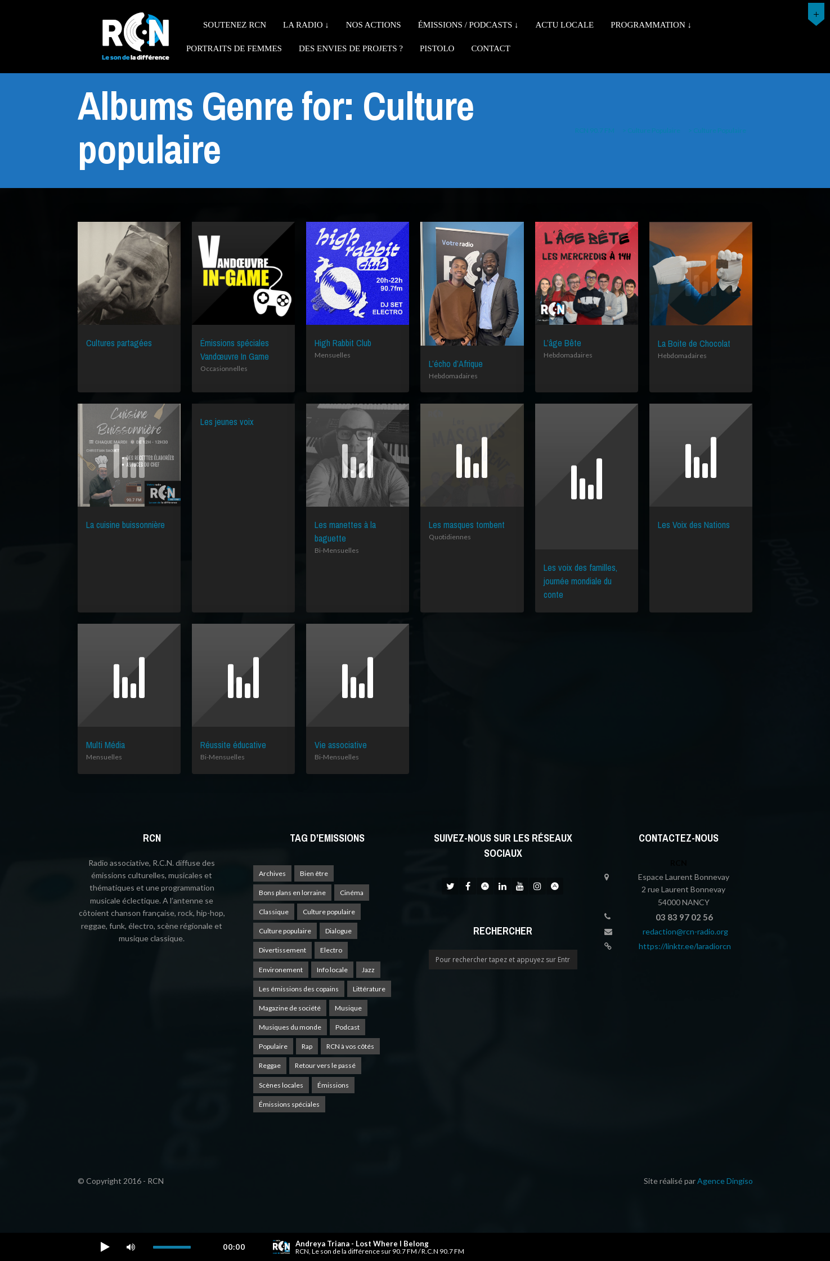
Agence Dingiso (725, 1181)
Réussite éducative (233, 745)
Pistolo (437, 48)
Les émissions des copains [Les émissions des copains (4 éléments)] (299, 989)
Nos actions (373, 24)
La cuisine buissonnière (125, 524)
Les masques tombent (467, 524)
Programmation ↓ (651, 24)
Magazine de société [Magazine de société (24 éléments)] (290, 1008)
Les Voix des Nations (694, 524)
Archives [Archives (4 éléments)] (272, 873)
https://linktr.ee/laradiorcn (685, 946)
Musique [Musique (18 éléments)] (348, 1008)
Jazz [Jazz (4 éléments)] (368, 969)
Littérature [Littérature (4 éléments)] (369, 989)
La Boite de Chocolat (694, 343)
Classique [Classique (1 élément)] (274, 911)
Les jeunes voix (227, 421)
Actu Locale (565, 24)
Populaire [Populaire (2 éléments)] (273, 1046)
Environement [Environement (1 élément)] (281, 969)
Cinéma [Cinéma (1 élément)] (352, 892)
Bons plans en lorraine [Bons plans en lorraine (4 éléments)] (292, 892)
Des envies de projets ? (351, 48)
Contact (490, 48)
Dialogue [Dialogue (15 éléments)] (338, 931)
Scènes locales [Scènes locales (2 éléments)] (281, 1085)
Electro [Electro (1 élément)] (331, 950)
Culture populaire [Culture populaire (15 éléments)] (285, 931)
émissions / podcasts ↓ (468, 24)
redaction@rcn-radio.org (685, 931)
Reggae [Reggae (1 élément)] (270, 1065)
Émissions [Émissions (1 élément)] (333, 1085)
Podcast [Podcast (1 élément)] (347, 1027)
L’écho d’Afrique (456, 363)
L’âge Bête (562, 343)
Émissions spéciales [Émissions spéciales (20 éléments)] (289, 1104)
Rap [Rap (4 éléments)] (307, 1046)
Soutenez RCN (234, 24)
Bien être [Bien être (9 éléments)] (314, 873)
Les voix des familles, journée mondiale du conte (580, 581)
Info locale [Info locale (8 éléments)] (332, 969)
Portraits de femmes (234, 48)
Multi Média (105, 745)
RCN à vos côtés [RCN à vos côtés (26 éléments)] (350, 1046)
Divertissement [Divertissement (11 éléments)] (282, 950)
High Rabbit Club (343, 343)
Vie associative (341, 745)
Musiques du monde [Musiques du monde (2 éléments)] (290, 1027)
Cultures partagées (119, 343)
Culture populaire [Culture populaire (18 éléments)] (329, 911)
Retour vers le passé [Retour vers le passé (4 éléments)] (325, 1065)
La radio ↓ (306, 24)
